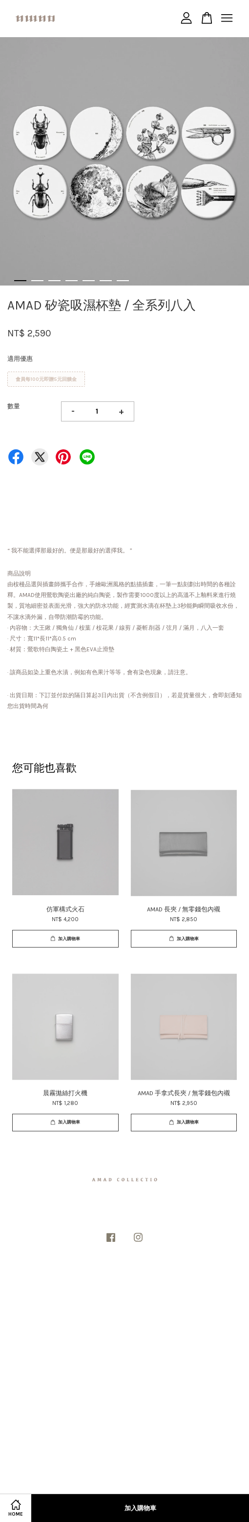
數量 (13, 406)
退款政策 (137, 1282)
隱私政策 (112, 1282)
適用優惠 (20, 358)
